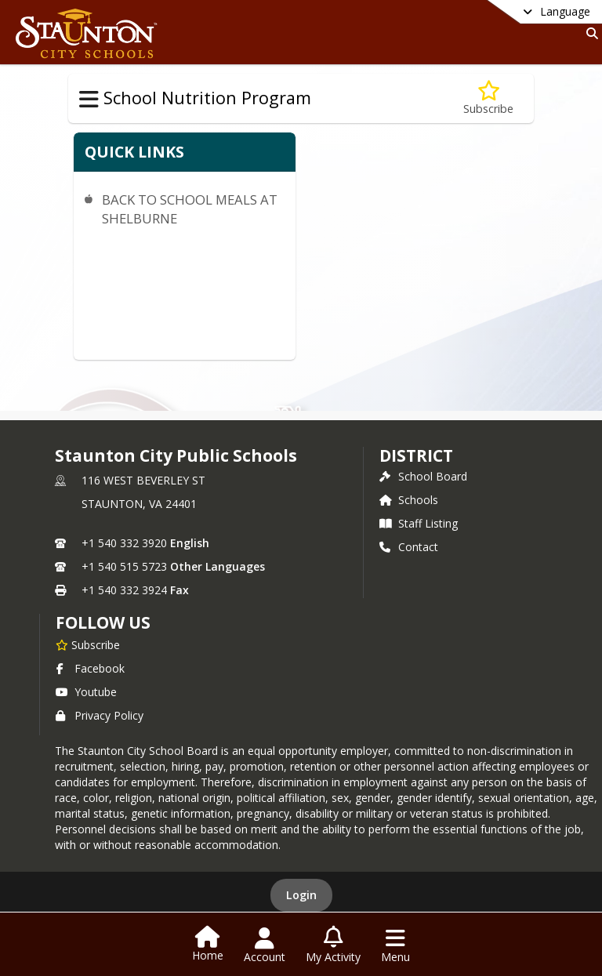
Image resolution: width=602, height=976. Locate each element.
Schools (408, 499)
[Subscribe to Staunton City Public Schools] (88, 644)
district (416, 455)
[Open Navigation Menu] (395, 945)
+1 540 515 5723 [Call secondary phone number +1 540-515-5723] (124, 566)
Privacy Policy (99, 715)
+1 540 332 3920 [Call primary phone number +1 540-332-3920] (124, 542)
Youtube (86, 691)
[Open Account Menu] (264, 945)
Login (301, 894)
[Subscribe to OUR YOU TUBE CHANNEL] (488, 98)
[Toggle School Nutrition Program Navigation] (89, 100)
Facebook (90, 668)
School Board (423, 476)
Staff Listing (418, 523)
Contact (408, 546)
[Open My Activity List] (333, 945)
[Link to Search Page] (589, 33)
